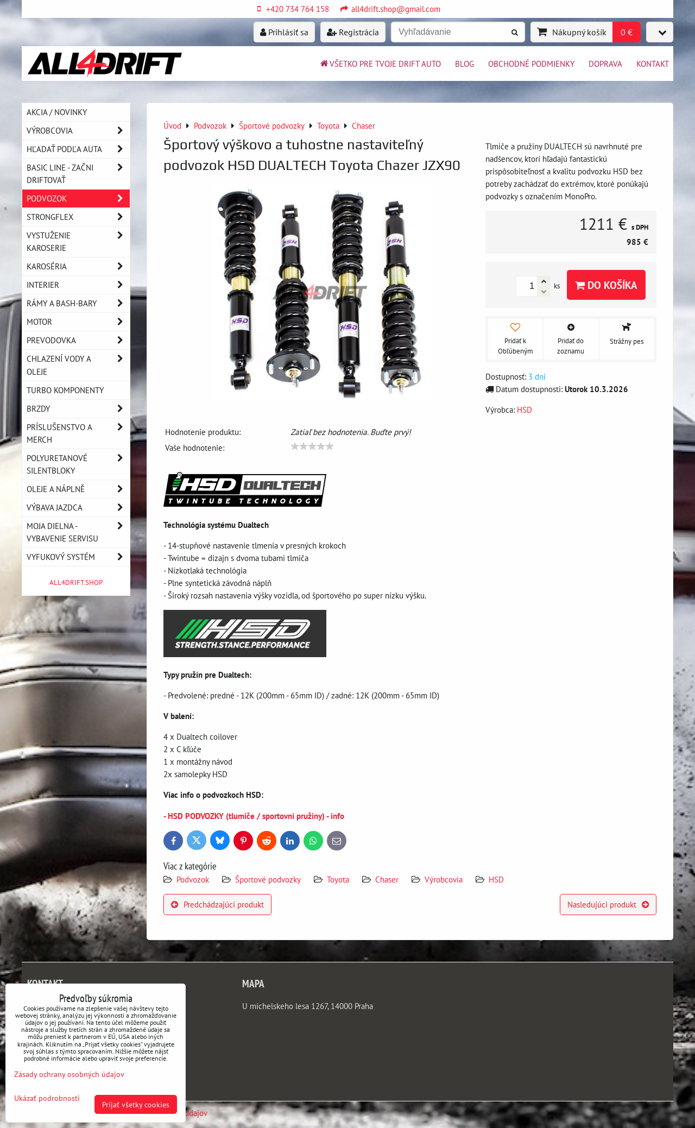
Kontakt (652, 63)
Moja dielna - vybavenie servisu (78, 532)
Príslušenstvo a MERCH (78, 433)
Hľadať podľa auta (78, 149)
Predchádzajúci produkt (217, 904)
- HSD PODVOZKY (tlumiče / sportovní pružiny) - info (253, 815)
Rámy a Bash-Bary (78, 303)
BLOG (464, 63)
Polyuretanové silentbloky (78, 464)
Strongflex (78, 217)
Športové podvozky (268, 879)
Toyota (338, 879)
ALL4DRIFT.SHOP (76, 582)
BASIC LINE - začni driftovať (78, 174)
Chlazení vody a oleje (78, 365)
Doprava (605, 63)
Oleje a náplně (78, 489)
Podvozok (193, 879)
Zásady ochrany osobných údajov (69, 1074)
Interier (78, 285)
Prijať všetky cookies (135, 1104)
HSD (496, 879)
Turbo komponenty (65, 390)
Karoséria (78, 266)
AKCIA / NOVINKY (57, 111)
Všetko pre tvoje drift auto (380, 63)
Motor (78, 322)
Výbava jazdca (78, 507)
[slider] (312, 446)
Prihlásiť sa (284, 32)
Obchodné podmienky (531, 63)
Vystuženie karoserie (78, 241)
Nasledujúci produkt (608, 904)
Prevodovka (78, 340)
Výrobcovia (444, 879)
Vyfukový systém (78, 557)
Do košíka (606, 285)
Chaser (387, 879)
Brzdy (78, 409)
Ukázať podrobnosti (47, 1098)
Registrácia (353, 32)
